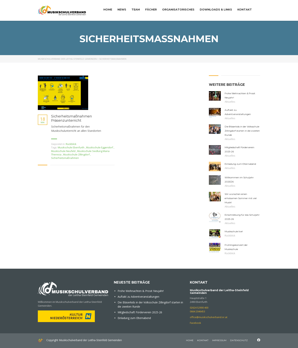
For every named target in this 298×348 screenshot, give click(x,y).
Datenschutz (239, 340)
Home (107, 9)
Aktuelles (230, 101)
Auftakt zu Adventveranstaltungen (138, 296)
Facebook (195, 323)
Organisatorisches (178, 9)
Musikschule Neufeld (63, 151)
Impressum (219, 340)
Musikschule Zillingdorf (76, 154)
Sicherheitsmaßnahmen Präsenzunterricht (71, 118)
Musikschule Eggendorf (100, 147)
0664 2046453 (197, 311)
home (189, 340)
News (121, 9)
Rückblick (71, 144)
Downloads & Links (216, 9)
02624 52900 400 (199, 307)
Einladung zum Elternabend (134, 318)
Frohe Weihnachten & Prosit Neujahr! (141, 291)
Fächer (151, 9)
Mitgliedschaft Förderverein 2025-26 (140, 312)
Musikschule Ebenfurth (71, 147)
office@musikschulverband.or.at (208, 317)
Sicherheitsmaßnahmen (65, 158)
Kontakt (244, 9)
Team (136, 9)
